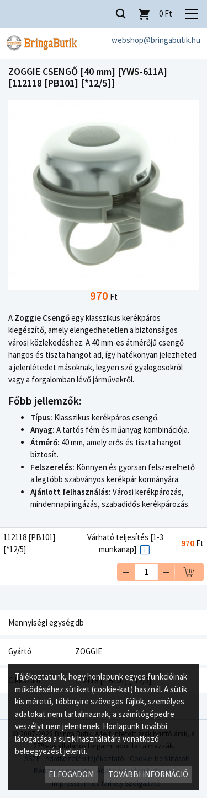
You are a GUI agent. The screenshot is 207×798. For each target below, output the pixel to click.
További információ (148, 774)
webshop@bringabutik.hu (156, 40)
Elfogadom (71, 774)
